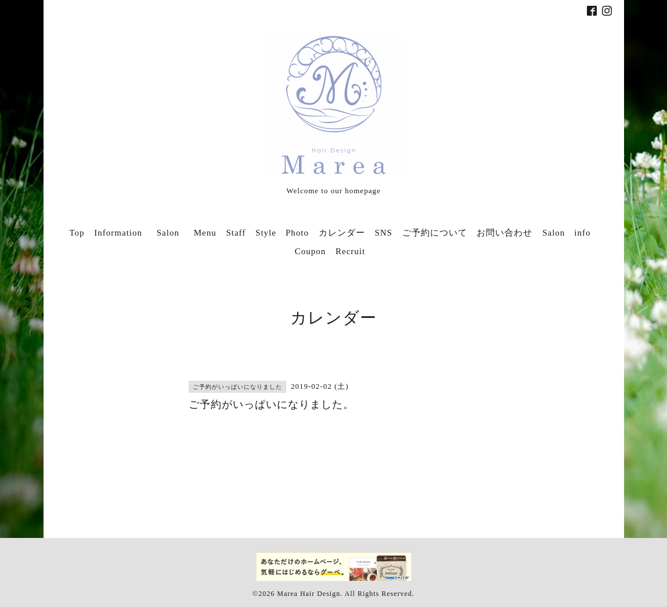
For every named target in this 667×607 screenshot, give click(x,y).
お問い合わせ (504, 232)
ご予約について (434, 232)
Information (118, 232)
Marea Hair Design (308, 594)
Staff (236, 232)
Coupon (310, 251)
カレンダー (342, 232)
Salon (173, 232)
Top (76, 232)
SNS (383, 232)
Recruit (350, 251)
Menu (205, 232)
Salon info (566, 232)
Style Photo (282, 232)
